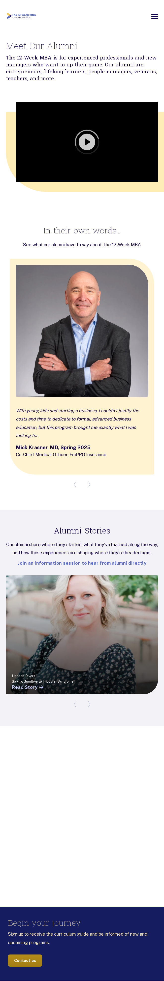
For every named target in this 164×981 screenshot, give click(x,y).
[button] (82, 142)
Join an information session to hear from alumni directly (82, 563)
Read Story (28, 687)
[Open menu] (154, 16)
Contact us (25, 960)
